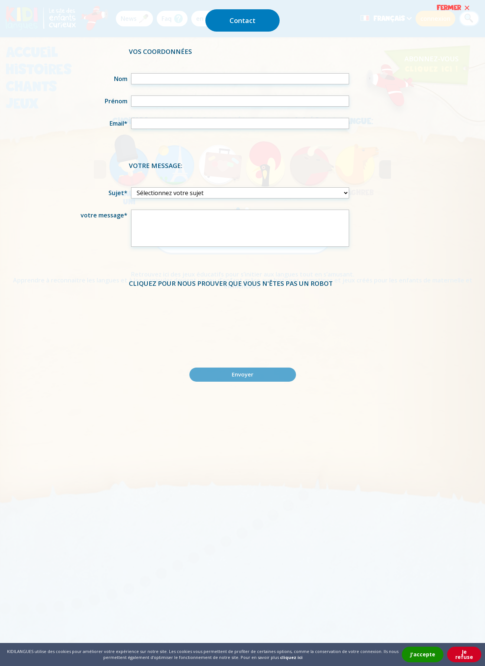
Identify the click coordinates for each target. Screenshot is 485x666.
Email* (118, 123)
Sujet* (117, 193)
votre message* (104, 215)
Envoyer (242, 374)
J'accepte (422, 654)
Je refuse (464, 654)
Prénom (116, 101)
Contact (242, 20)
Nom (120, 79)
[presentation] (242, 319)
